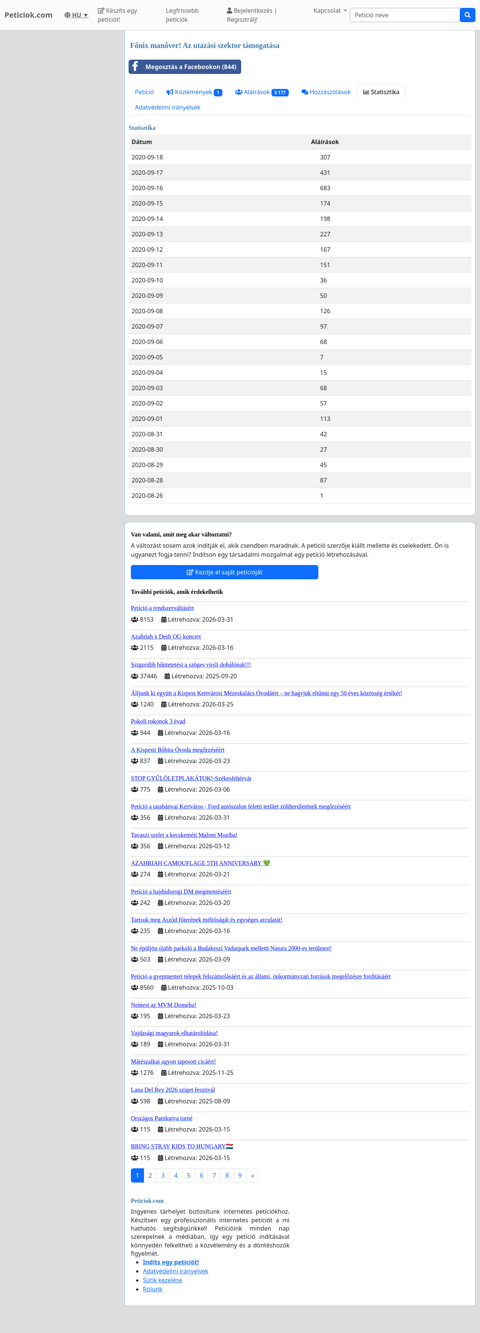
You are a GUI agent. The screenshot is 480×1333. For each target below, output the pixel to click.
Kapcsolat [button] (328, 10)
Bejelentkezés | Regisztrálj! (252, 15)
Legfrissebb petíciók (182, 15)
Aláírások (262, 92)
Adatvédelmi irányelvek (168, 107)
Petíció (144, 92)
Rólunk (152, 1289)
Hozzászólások (326, 92)
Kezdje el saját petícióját (224, 572)
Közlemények (194, 92)
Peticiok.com (28, 15)
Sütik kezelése (162, 1280)
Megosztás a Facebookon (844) (182, 67)
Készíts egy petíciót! (117, 15)
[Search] (405, 15)
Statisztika (381, 92)
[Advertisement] (60, 142)
